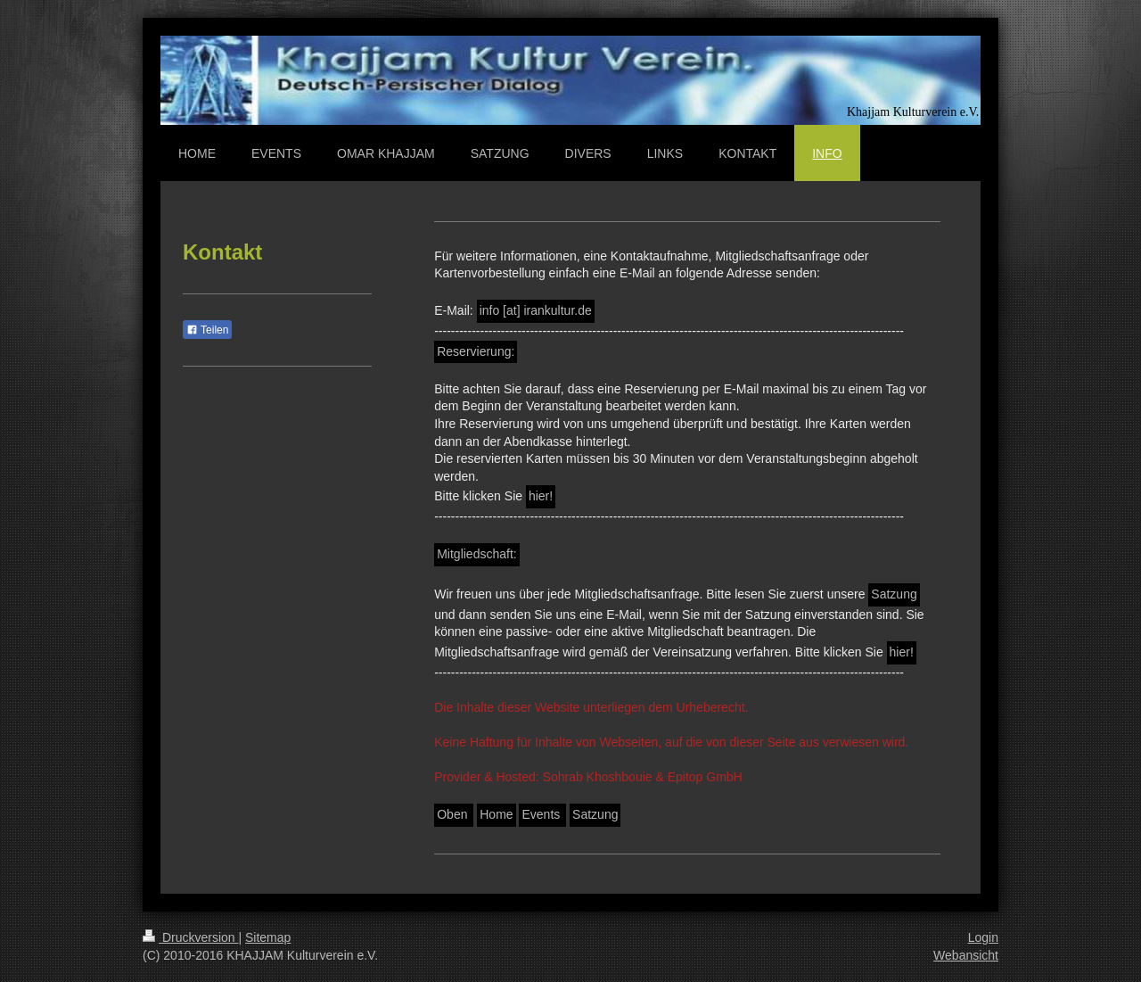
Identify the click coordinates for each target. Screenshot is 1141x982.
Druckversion (190, 937)
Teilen (207, 330)
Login (983, 937)
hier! (541, 496)
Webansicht (965, 955)
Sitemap (268, 937)
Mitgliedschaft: (476, 554)
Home (496, 814)
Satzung (893, 594)
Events (542, 814)
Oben (454, 814)
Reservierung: (475, 351)
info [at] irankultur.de (536, 310)
